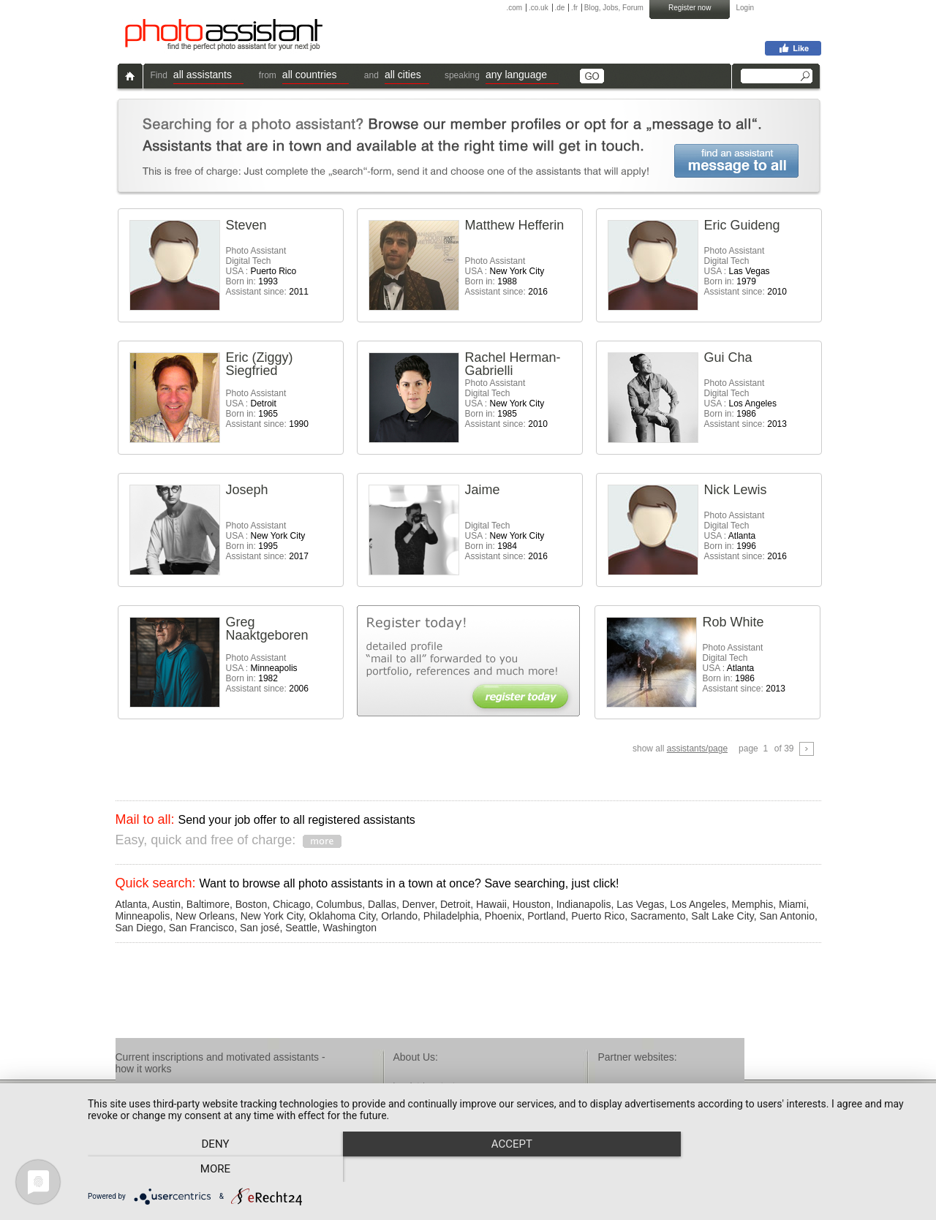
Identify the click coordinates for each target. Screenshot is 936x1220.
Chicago (291, 904)
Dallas (382, 904)
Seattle (301, 927)
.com (515, 8)
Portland (546, 916)
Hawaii (491, 904)
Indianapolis (583, 904)
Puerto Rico (597, 916)
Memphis (752, 904)
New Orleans (205, 916)
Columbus (339, 904)
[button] (208, 76)
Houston (532, 904)
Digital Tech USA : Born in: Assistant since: (506, 540)
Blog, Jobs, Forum (614, 8)
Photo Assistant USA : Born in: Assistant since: (506, 276)
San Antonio (787, 916)
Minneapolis (143, 916)
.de (559, 8)
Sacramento (657, 916)
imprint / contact (424, 1086)
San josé (259, 927)
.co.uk (538, 8)
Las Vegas (640, 904)
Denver (418, 904)
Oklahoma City (342, 916)
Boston (251, 904)
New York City (272, 916)
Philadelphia (451, 916)
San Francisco (201, 927)
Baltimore (208, 904)
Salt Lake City (722, 916)
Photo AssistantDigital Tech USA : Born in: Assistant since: (267, 271)
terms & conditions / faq (439, 1099)
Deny (213, 1169)
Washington (350, 927)
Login (745, 8)
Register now (689, 8)
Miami (792, 904)
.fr (574, 8)
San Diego (139, 927)
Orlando (399, 916)
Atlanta (132, 904)
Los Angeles (697, 904)
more (796, 1169)
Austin (166, 904)
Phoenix (503, 916)
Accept (504, 1169)
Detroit (455, 904)
